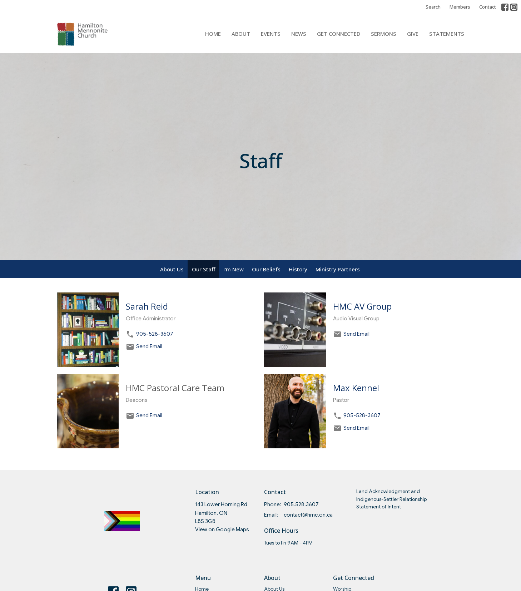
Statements (446, 33)
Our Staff (203, 269)
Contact (487, 7)
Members (460, 7)
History (298, 269)
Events (271, 33)
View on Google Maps (222, 529)
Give (412, 33)
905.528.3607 (301, 504)
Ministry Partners (338, 269)
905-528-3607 (154, 334)
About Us (172, 269)
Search (433, 7)
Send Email (149, 346)
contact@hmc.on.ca (308, 515)
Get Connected (338, 33)
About (241, 33)
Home (213, 33)
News (298, 33)
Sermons (383, 33)
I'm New (233, 269)
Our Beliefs (266, 269)
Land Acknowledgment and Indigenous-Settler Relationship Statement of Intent (391, 499)
